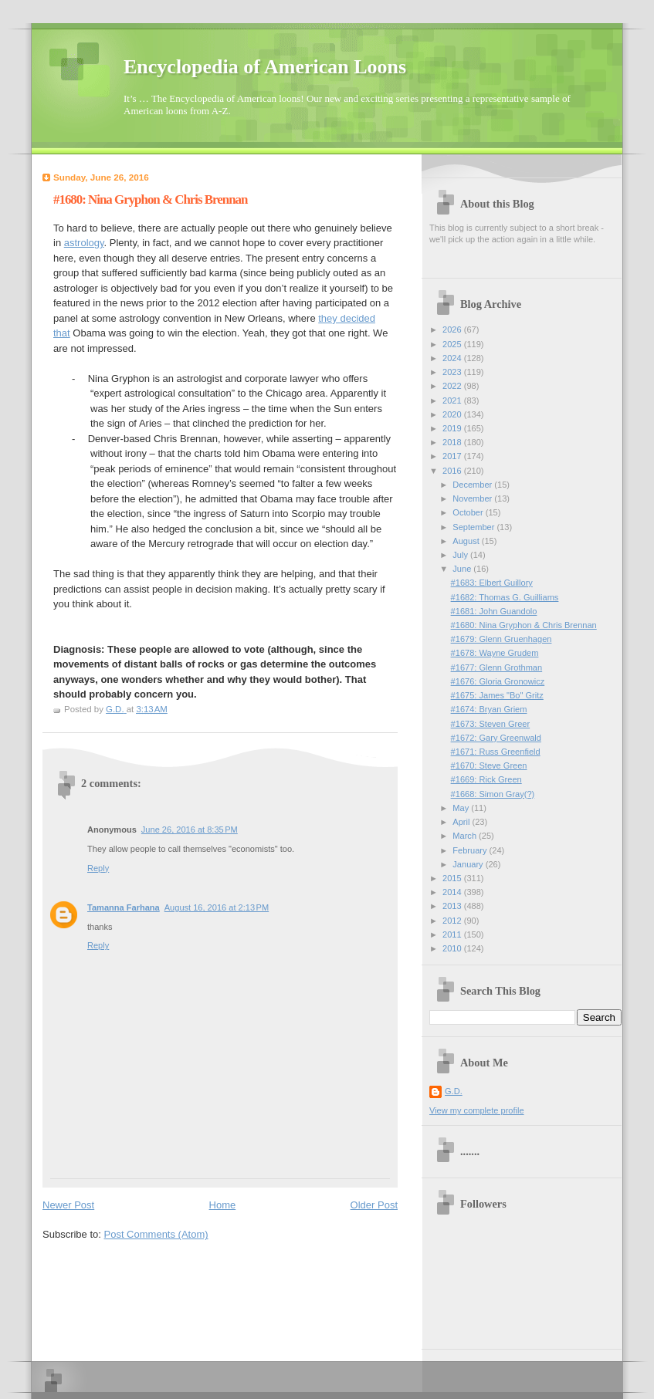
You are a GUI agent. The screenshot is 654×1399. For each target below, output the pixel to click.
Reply (98, 868)
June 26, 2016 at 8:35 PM (189, 829)
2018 (453, 442)
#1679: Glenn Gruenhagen (501, 639)
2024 (453, 358)
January (468, 864)
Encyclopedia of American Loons (265, 67)
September (474, 527)
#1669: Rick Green (486, 779)
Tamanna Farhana (123, 907)
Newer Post (68, 1205)
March (465, 835)
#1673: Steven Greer (490, 723)
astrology (84, 242)
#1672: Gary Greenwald (496, 737)
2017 (453, 456)
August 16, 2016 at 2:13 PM (216, 907)
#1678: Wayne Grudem (495, 652)
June (462, 568)
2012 (453, 920)
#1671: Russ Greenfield (495, 751)
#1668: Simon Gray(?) (493, 794)
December (473, 484)
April (462, 821)
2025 (453, 344)
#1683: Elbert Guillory (492, 582)
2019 (453, 428)
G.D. (454, 1091)
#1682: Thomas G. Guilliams (505, 597)
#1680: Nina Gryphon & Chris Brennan (524, 625)
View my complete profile (476, 1110)
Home (222, 1205)
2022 (453, 385)
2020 (453, 414)
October (468, 512)
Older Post (374, 1205)
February (470, 850)
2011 (453, 934)
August (466, 541)
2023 (453, 372)
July (461, 554)
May (461, 808)
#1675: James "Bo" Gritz (497, 695)
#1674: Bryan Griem (489, 709)
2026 (453, 329)
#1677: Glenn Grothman (497, 667)
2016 (453, 470)
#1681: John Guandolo (494, 611)
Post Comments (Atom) (156, 1234)
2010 (453, 948)
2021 (453, 400)
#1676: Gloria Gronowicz (498, 681)
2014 (453, 892)
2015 (453, 878)
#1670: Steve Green (489, 765)
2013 (453, 906)
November (473, 498)
